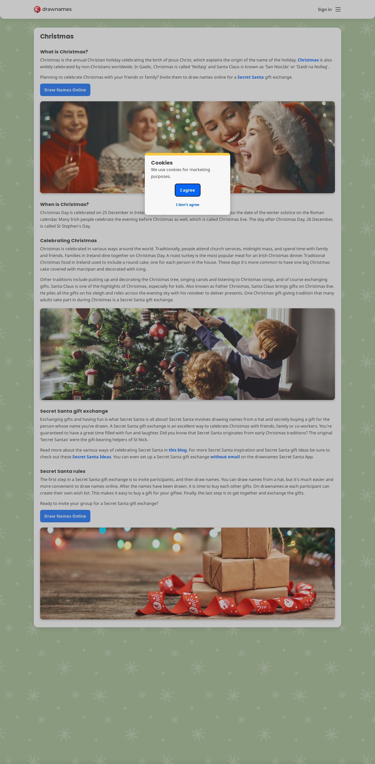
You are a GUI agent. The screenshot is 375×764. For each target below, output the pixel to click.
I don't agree (187, 204)
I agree (187, 190)
